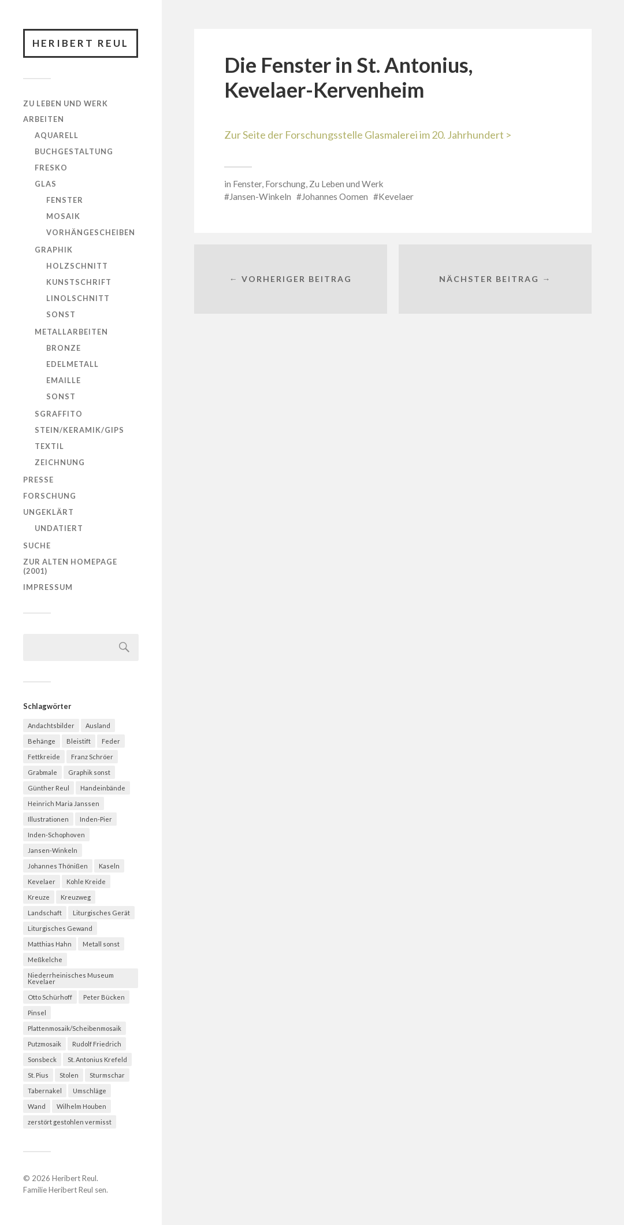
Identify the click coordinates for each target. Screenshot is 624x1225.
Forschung (49, 495)
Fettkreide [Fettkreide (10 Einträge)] (44, 756)
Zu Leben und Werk (65, 103)
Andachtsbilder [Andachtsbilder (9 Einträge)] (51, 725)
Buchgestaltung (74, 151)
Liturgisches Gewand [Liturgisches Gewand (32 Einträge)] (60, 928)
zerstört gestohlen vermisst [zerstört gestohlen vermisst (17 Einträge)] (70, 1122)
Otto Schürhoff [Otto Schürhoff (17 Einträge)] (50, 997)
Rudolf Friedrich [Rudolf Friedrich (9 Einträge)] (96, 1044)
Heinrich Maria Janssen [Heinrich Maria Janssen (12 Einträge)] (63, 803)
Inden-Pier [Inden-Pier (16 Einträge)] (96, 819)
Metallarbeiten (71, 331)
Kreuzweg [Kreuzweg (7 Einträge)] (76, 897)
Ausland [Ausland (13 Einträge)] (98, 725)
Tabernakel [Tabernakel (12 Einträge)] (45, 1090)
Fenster (64, 200)
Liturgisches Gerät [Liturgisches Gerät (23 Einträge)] (101, 912)
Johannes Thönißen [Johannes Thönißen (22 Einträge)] (58, 866)
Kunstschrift (79, 282)
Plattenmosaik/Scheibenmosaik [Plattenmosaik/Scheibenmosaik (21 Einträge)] (74, 1028)
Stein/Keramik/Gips (79, 430)
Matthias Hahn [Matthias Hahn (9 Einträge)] (50, 944)
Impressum (48, 587)
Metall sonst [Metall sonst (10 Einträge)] (101, 944)
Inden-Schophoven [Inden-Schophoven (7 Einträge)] (56, 834)
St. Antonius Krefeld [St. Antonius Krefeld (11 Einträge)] (97, 1059)
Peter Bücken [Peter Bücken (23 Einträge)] (104, 997)
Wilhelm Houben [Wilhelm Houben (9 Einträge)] (81, 1106)
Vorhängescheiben (90, 232)
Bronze (63, 347)
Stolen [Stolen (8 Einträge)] (69, 1075)
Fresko (51, 167)
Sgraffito (59, 413)
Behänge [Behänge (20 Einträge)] (41, 741)
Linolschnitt (78, 298)
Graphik (54, 249)
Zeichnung (60, 462)
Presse (38, 479)
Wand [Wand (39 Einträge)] (37, 1106)
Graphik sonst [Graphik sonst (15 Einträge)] (89, 772)
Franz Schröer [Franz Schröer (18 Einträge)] (92, 756)
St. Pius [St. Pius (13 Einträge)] (38, 1075)
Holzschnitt (77, 265)
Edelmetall (72, 364)
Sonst (61, 314)
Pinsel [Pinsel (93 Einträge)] (37, 1012)
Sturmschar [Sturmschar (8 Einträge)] (107, 1075)
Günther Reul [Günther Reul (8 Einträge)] (48, 788)
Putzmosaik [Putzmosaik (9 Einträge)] (44, 1044)
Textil (49, 446)
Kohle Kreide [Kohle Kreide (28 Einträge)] (86, 881)
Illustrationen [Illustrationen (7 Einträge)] (48, 819)
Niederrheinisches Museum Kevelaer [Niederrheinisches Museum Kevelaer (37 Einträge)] (71, 978)
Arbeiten (43, 119)
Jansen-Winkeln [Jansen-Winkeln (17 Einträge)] (52, 850)
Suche (37, 545)
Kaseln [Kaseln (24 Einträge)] (109, 866)
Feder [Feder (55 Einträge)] (111, 741)
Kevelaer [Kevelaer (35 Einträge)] (41, 881)
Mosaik (63, 216)
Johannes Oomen (335, 196)
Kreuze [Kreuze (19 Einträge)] (39, 897)
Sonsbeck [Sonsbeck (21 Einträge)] (42, 1059)
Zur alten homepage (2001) (70, 566)
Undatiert (59, 528)
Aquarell (57, 135)
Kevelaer (396, 196)
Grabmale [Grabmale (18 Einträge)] (42, 772)
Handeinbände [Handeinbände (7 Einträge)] (102, 788)
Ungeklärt (48, 512)
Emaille (63, 380)
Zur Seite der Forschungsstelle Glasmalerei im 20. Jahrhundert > (367, 134)
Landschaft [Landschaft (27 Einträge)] (45, 912)
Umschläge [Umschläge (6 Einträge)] (89, 1090)
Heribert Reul (80, 43)
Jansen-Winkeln (260, 196)
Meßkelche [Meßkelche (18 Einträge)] (45, 959)
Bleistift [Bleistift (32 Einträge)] (78, 741)
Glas (46, 183)
